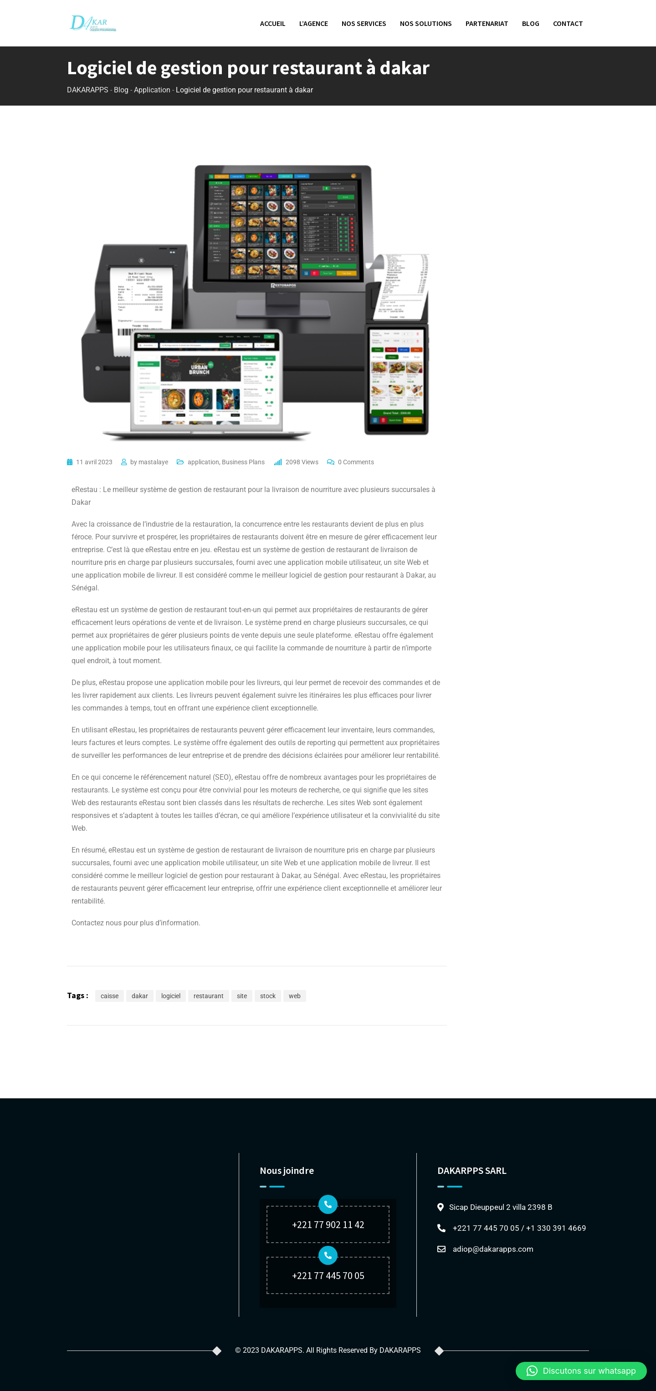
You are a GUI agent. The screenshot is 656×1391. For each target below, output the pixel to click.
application (203, 462)
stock (268, 996)
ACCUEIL (273, 23)
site (242, 996)
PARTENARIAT (487, 23)
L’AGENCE (313, 23)
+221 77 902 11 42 (328, 1224)
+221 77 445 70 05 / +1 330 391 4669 (519, 1228)
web (295, 996)
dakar (140, 996)
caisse (109, 996)
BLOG (530, 23)
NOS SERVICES (364, 23)
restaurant (209, 996)
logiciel (170, 996)
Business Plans (243, 462)
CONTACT (568, 23)
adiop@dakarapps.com (493, 1249)
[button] (581, 1371)
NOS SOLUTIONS (426, 23)
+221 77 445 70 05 (328, 1275)
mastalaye (153, 462)
